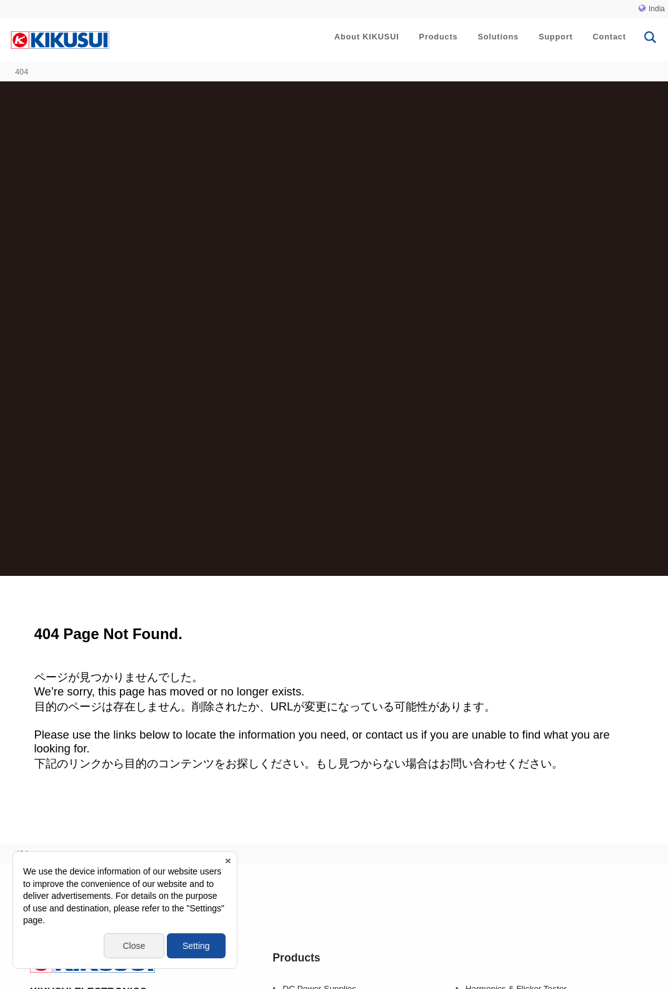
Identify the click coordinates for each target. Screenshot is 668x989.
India (652, 8)
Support (556, 36)
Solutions (498, 36)
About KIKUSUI (366, 36)
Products (438, 36)
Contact (609, 36)
